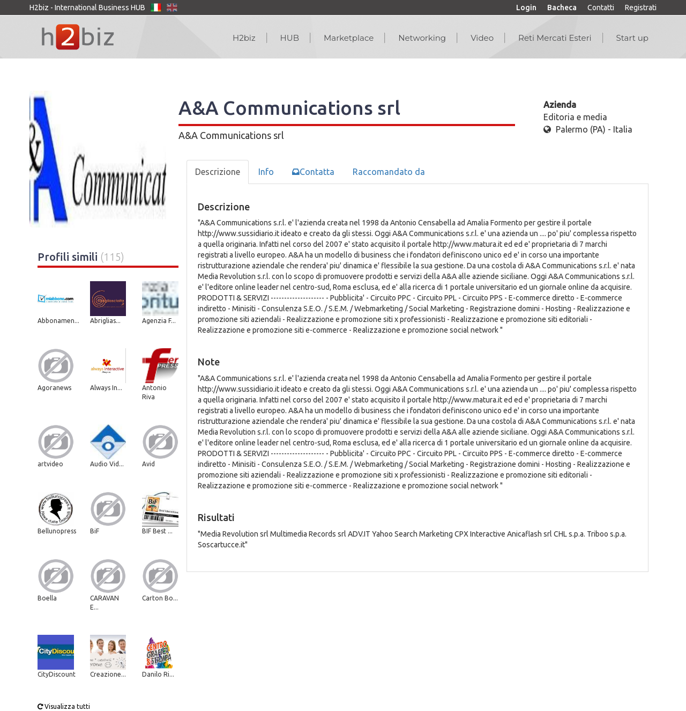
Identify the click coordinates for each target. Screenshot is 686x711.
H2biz (244, 38)
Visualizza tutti (64, 706)
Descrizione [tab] (217, 172)
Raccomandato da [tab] (389, 172)
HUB (289, 38)
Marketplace (349, 38)
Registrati (641, 7)
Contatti (600, 7)
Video (482, 38)
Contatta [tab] (313, 172)
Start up (632, 38)
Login (526, 7)
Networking (422, 38)
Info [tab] (266, 172)
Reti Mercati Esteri (555, 38)
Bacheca (562, 7)
